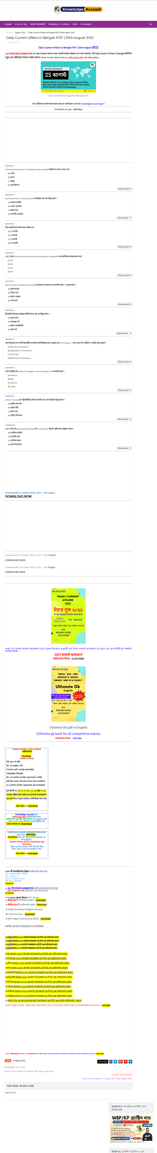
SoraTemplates (22, 1148)
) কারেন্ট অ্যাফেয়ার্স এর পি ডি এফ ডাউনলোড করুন (50, 992)
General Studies (59, 23)
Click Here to (20, 839)
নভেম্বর (40, 1002)
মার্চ (38, 983)
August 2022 (20, 32)
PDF (75, 23)
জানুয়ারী (18, 992)
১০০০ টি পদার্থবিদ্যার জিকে (18, 887)
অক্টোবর (41, 1006)
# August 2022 (19, 1082)
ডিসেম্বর (40, 997)
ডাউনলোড (28, 767)
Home (8, 23)
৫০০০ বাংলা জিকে (19, 913)
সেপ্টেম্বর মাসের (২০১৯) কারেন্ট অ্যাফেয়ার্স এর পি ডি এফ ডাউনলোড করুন (40, 1011)
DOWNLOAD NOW (19, 512)
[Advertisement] (55, 153)
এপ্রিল (39, 978)
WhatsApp (75, 1082)
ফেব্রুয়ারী (41, 988)
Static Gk (21, 23)
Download (27, 771)
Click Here (21, 821)
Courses (86, 23)
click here (64, 121)
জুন (38, 969)
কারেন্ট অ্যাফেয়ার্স (37, 23)
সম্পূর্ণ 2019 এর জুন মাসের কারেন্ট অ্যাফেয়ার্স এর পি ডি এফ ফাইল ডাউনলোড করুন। (45, 1016)
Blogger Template (54, 1148)
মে (38, 974)
